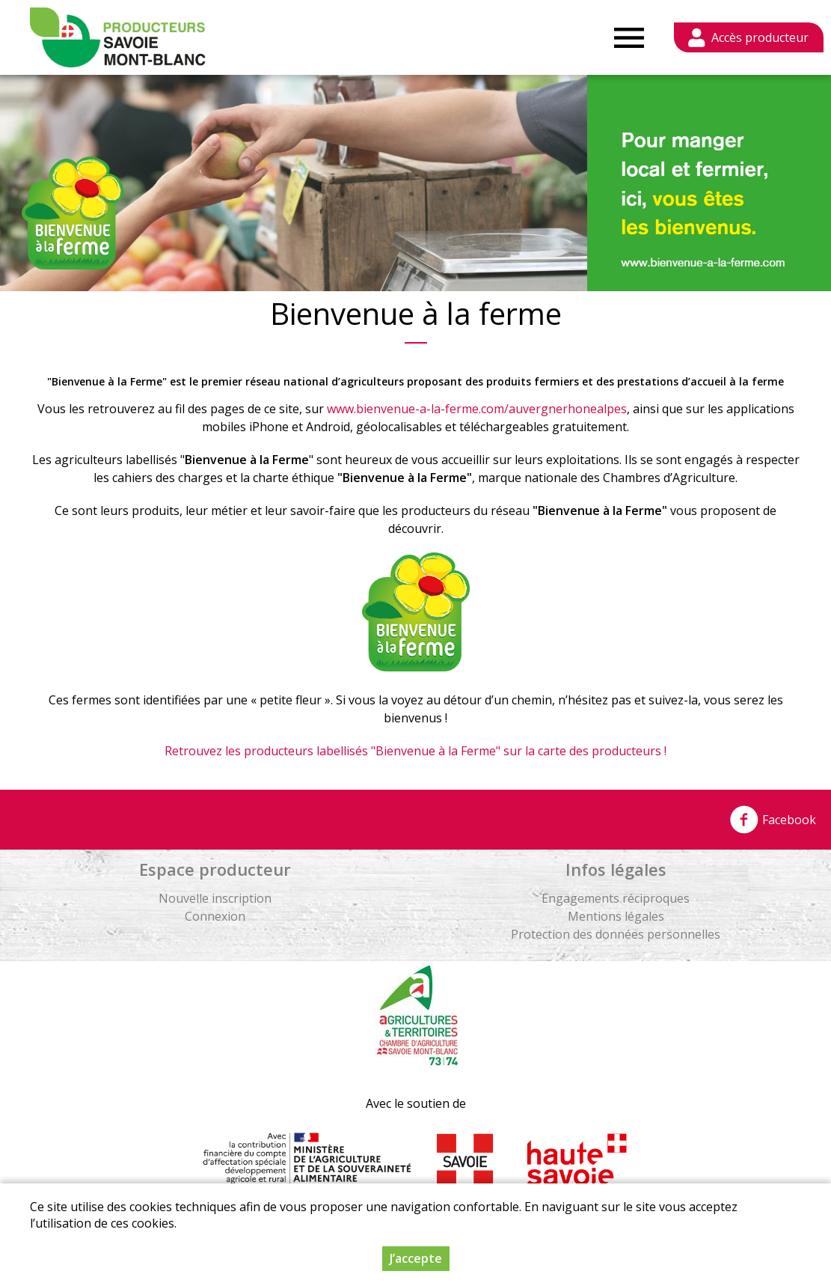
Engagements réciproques (616, 898)
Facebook (772, 820)
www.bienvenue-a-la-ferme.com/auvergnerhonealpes (477, 408)
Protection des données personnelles (615, 934)
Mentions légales (616, 916)
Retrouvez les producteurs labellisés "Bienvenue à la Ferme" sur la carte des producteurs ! (415, 751)
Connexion (215, 916)
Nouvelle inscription (215, 898)
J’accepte (416, 1258)
